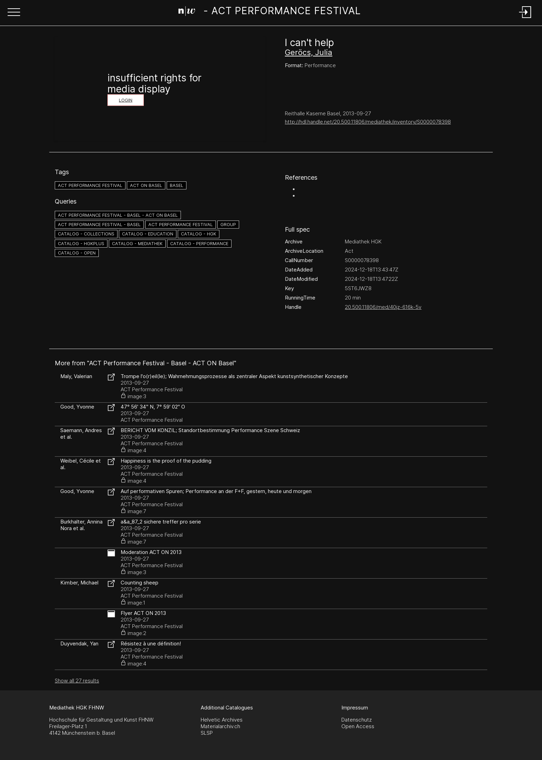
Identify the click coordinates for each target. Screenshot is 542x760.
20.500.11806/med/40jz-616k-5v (383, 307)
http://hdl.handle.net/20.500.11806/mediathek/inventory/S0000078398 (368, 121)
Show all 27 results (77, 680)
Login (125, 100)
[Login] (525, 18)
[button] (14, 13)
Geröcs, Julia (308, 52)
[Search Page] (269, 12)
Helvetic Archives (222, 719)
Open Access (357, 726)
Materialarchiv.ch (220, 726)
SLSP (207, 733)
